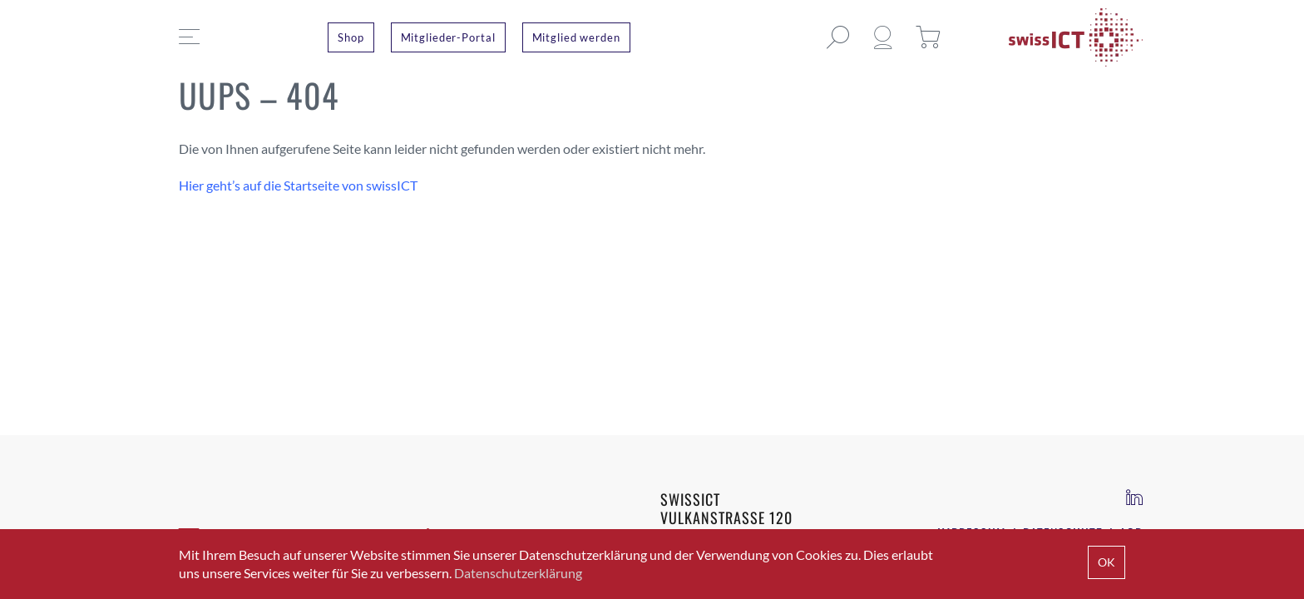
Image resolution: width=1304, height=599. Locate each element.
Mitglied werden (576, 37)
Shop (351, 37)
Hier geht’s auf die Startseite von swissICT (298, 185)
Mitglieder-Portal (448, 37)
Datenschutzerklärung (518, 573)
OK (1106, 562)
